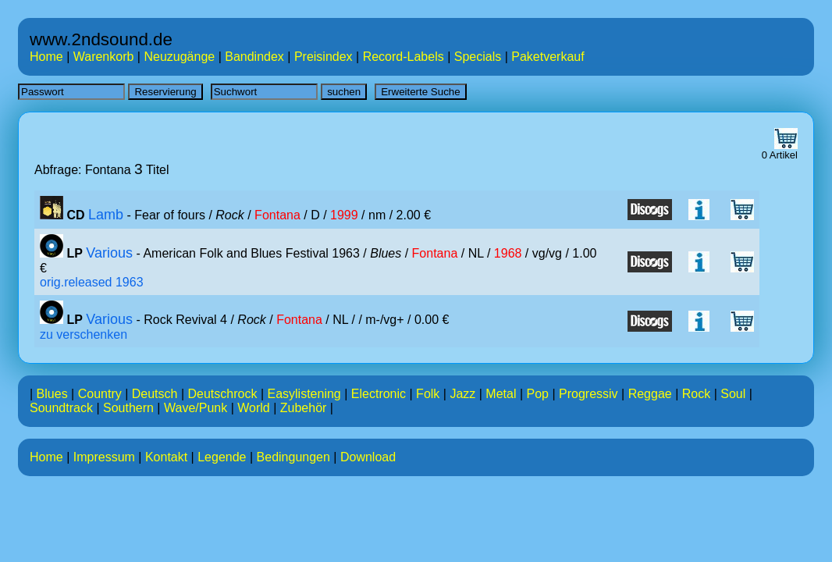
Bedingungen (293, 457)
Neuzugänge (179, 56)
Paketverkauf (547, 56)
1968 (508, 253)
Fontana (277, 215)
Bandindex (254, 56)
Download (368, 457)
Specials (477, 56)
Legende (221, 457)
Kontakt (166, 457)
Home (46, 56)
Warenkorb (103, 56)
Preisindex (323, 56)
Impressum (104, 457)
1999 (344, 215)
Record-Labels (403, 56)
